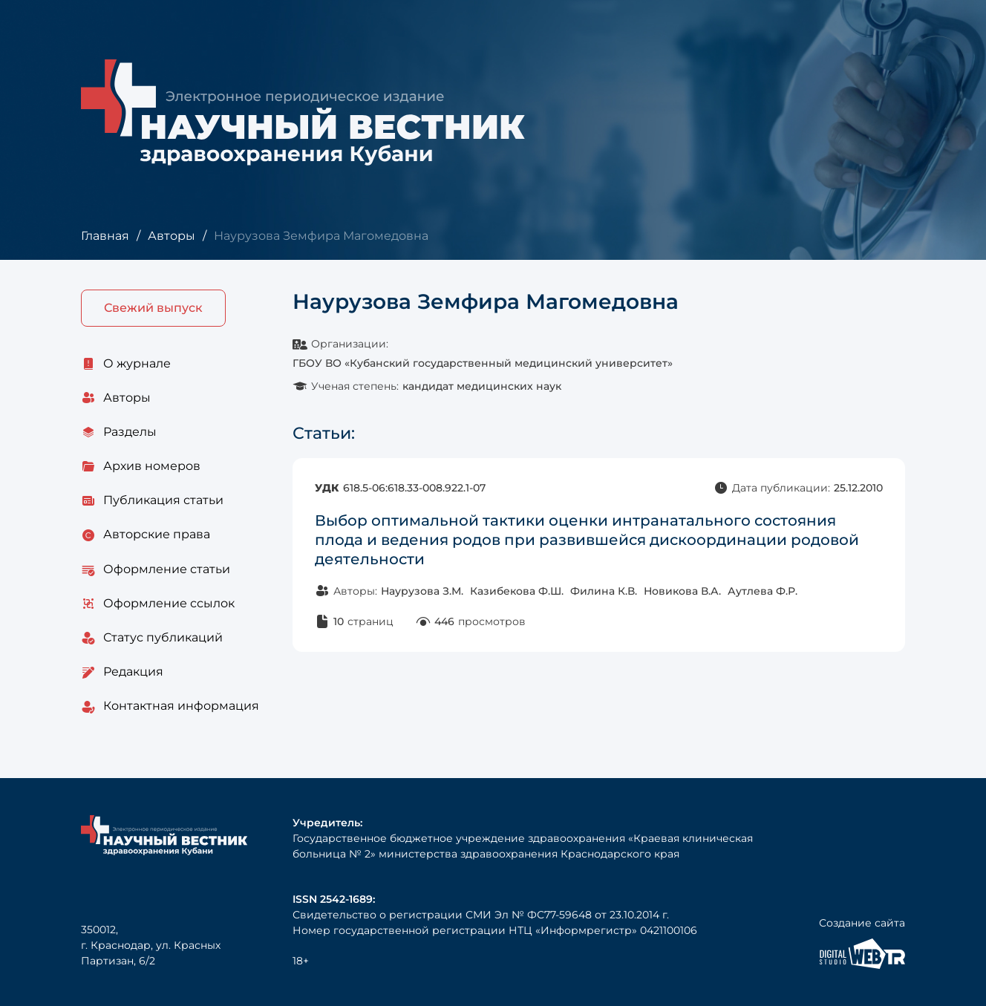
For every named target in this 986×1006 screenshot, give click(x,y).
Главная (105, 236)
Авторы (171, 236)
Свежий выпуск (153, 308)
